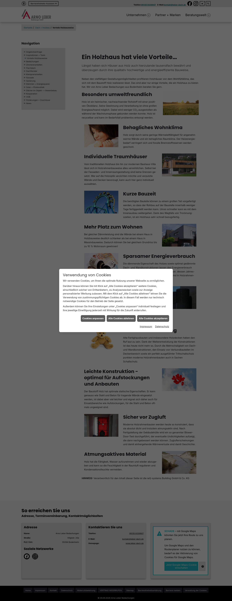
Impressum (146, 302)
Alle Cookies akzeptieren (153, 294)
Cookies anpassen (93, 294)
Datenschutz (162, 302)
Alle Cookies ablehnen (121, 294)
